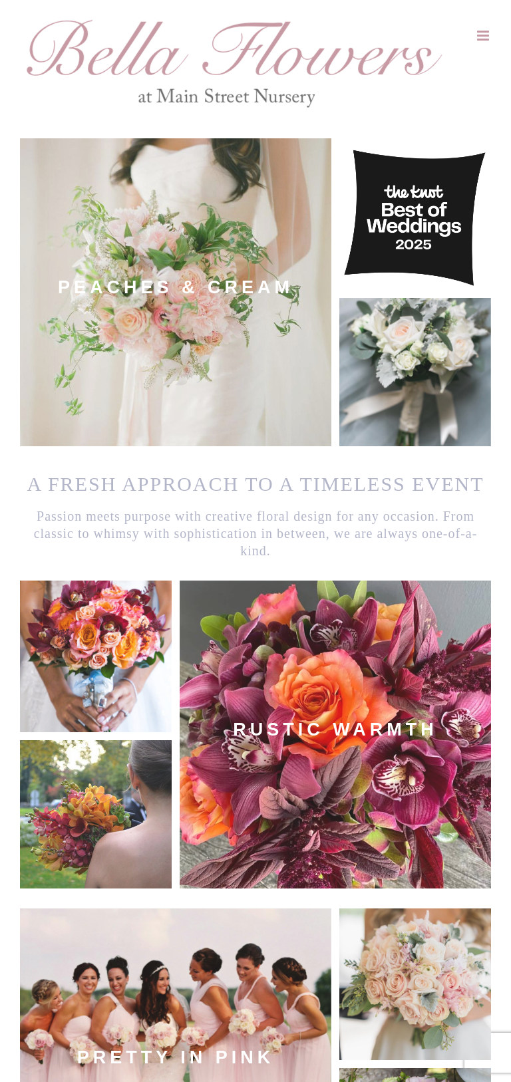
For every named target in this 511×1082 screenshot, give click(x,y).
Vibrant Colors (415, 919)
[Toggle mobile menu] (484, 36)
